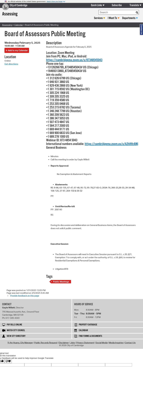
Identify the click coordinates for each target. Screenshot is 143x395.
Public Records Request (45, 342)
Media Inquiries (116, 342)
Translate (134, 5)
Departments (128, 18)
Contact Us (130, 342)
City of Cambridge (18, 5)
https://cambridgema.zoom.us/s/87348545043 (74, 60)
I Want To (112, 18)
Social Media (102, 342)
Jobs (72, 342)
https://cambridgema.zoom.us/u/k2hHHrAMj (111, 144)
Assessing (7, 25)
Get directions (11, 64)
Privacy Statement (85, 342)
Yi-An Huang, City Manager (20, 342)
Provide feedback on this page (24, 295)
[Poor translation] (8, 361)
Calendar (18, 25)
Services (98, 18)
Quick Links (96, 5)
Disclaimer (64, 342)
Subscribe (117, 5)
